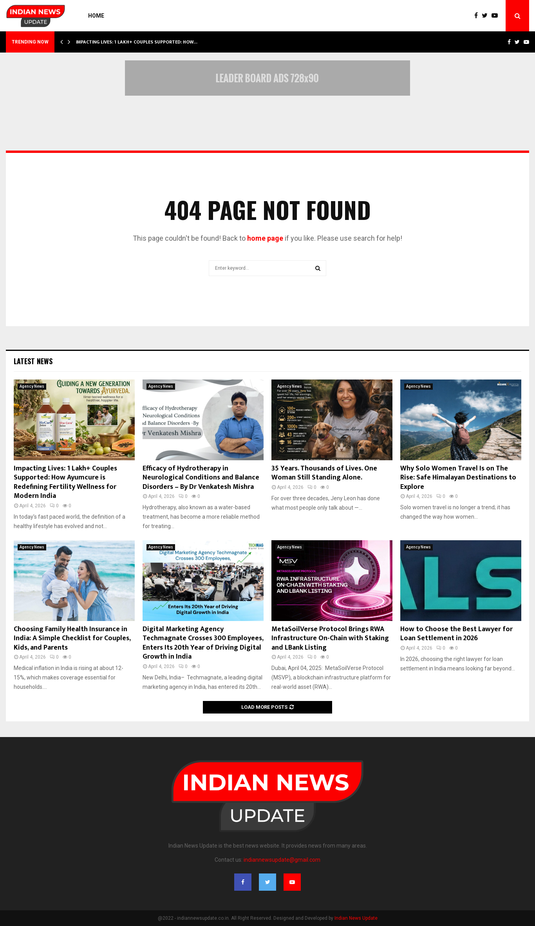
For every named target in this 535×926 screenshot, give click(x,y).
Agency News (32, 386)
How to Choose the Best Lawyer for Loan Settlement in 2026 (456, 633)
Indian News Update (356, 918)
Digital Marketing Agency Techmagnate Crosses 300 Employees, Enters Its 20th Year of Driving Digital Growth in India (203, 643)
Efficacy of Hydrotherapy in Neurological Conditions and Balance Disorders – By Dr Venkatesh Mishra (201, 478)
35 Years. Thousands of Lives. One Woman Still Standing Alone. (324, 473)
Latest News (33, 361)
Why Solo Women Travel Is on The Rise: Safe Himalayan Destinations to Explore (458, 478)
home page (265, 238)
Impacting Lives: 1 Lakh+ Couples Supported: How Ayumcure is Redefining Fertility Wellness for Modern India (65, 482)
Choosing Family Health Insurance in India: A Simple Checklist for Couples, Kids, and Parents (72, 638)
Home (96, 16)
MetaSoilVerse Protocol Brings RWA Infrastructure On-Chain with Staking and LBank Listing (330, 638)
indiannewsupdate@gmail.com (282, 860)
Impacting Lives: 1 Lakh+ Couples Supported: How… (136, 42)
